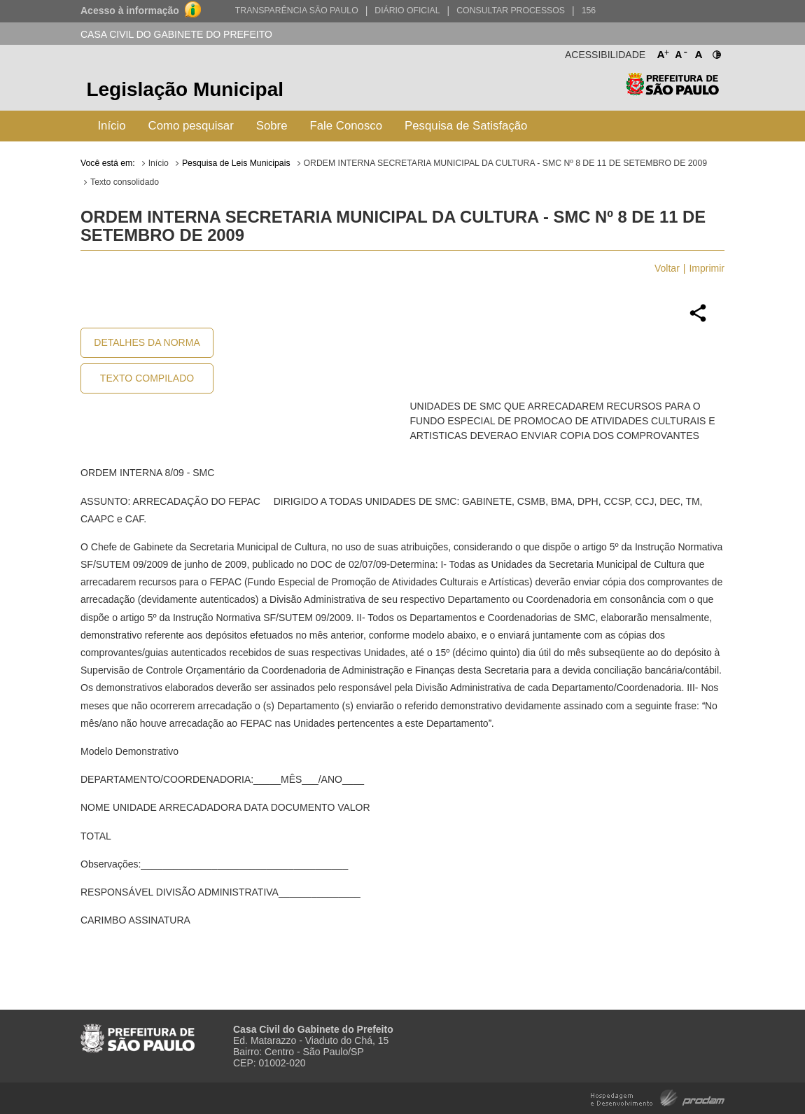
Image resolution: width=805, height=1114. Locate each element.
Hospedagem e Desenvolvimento (657, 1096)
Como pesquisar (191, 125)
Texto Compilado (147, 378)
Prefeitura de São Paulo (672, 91)
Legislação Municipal (185, 89)
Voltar (667, 268)
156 (589, 10)
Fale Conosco (346, 125)
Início (111, 125)
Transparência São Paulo (296, 10)
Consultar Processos (510, 10)
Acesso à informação (129, 10)
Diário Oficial (407, 10)
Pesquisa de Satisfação (466, 125)
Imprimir (706, 268)
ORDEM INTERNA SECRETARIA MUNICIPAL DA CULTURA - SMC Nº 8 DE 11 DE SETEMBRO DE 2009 (506, 163)
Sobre (272, 125)
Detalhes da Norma (147, 342)
